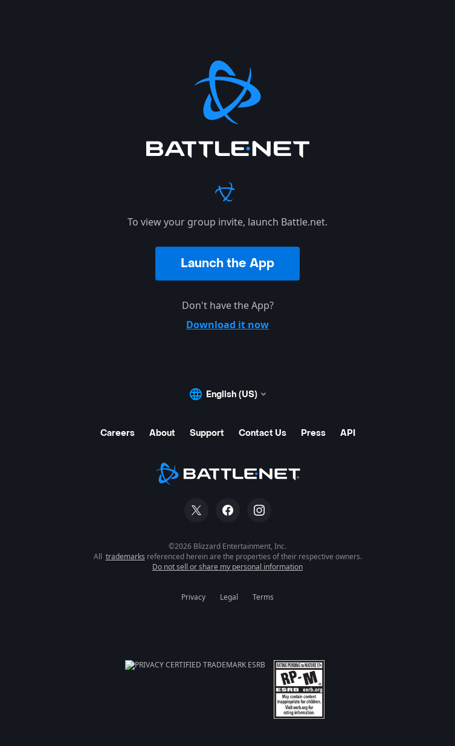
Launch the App (227, 263)
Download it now (227, 324)
